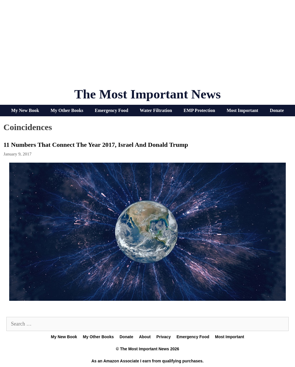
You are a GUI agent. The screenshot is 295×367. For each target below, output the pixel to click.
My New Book (25, 110)
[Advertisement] (147, 46)
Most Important (242, 110)
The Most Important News (147, 94)
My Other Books (67, 110)
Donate (277, 110)
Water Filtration (156, 110)
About (144, 336)
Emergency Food (111, 110)
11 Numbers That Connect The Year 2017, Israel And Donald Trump (95, 144)
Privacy (163, 336)
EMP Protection (199, 110)
